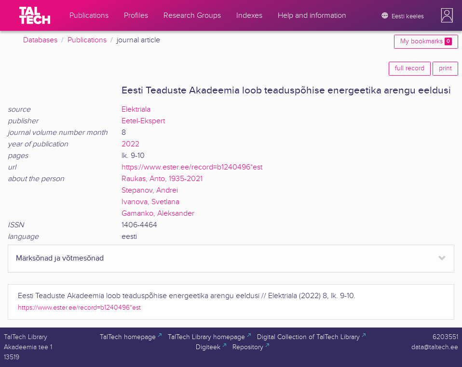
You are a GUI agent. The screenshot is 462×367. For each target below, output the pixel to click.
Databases (40, 40)
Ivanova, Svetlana (150, 202)
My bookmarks (426, 41)
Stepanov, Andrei (150, 190)
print (445, 68)
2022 (130, 144)
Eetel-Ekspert (143, 121)
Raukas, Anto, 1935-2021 (162, 179)
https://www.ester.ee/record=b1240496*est (192, 167)
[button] (447, 15)
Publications (87, 40)
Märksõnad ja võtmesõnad (60, 258)
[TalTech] (34, 15)
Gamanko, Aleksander (158, 213)
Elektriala (136, 109)
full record (409, 68)
